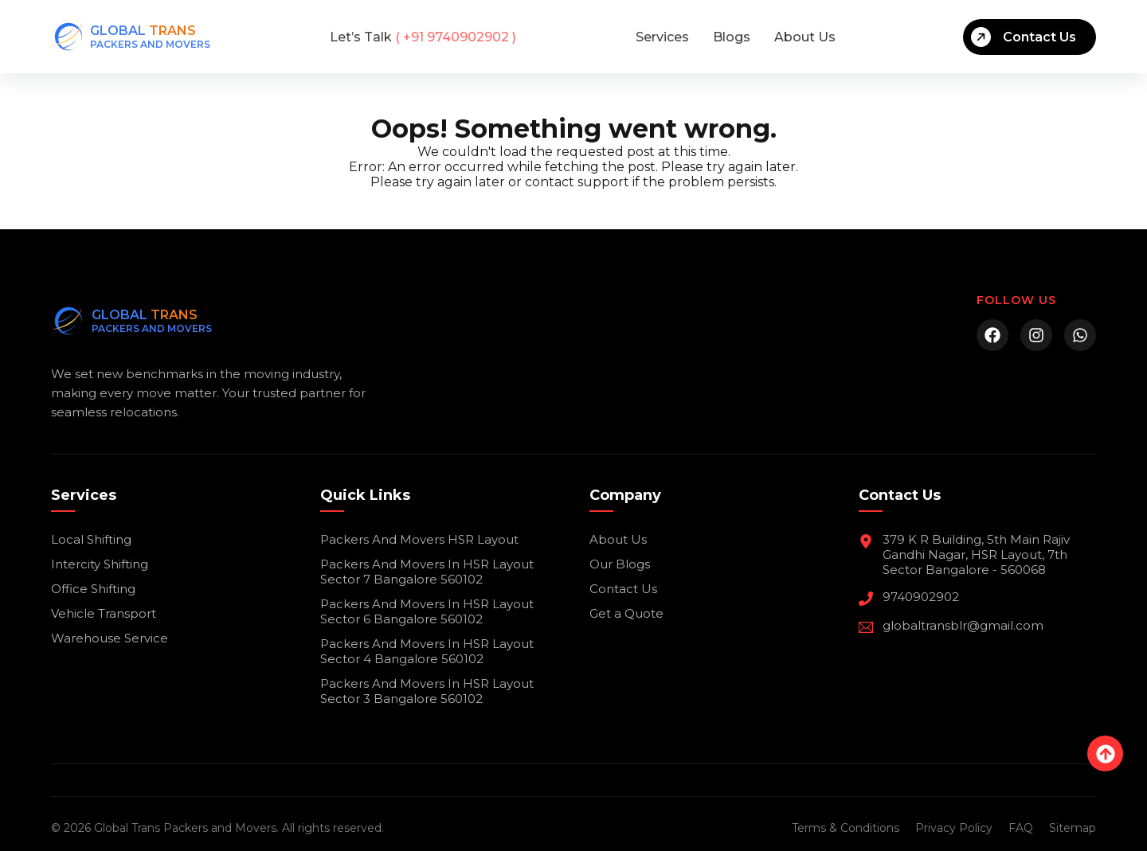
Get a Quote (626, 613)
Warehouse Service (109, 638)
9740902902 (921, 596)
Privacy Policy (953, 828)
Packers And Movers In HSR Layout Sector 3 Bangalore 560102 (427, 691)
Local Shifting (91, 539)
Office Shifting (93, 588)
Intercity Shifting (99, 564)
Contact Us (1023, 37)
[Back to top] (1105, 753)
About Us (805, 37)
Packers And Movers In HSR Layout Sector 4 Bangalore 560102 (427, 651)
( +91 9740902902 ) (423, 37)
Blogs (731, 37)
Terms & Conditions (845, 828)
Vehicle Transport (103, 613)
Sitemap (1072, 828)
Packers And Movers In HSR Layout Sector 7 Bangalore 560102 (427, 571)
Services (662, 37)
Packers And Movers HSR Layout (419, 539)
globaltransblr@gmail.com (963, 625)
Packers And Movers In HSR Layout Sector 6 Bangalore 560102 (427, 611)
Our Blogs (619, 564)
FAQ (1020, 828)
